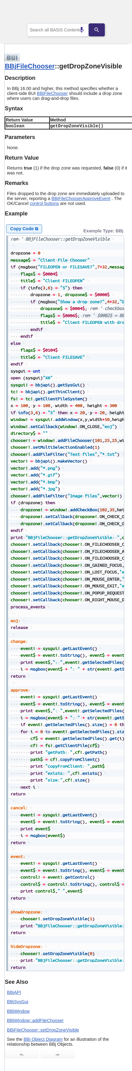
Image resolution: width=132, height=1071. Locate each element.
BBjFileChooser (30, 66)
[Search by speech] (77, 30)
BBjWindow (18, 1011)
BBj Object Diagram (42, 1039)
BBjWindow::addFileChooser (35, 1020)
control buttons (44, 203)
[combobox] (57, 30)
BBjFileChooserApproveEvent (81, 198)
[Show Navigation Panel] (115, 12)
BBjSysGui (17, 1001)
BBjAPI (14, 992)
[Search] (101, 30)
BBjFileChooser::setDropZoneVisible (43, 1030)
